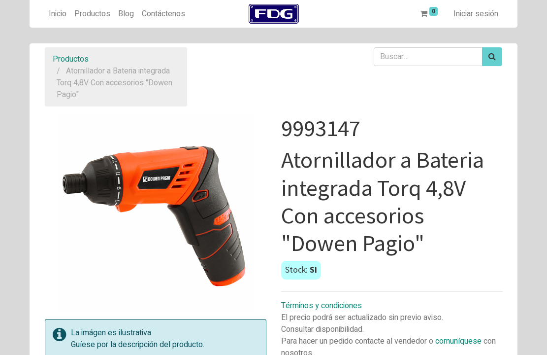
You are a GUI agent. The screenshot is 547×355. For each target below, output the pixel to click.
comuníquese (458, 341)
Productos (71, 59)
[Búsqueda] (492, 56)
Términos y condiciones (321, 306)
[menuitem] (57, 14)
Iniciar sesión (475, 14)
